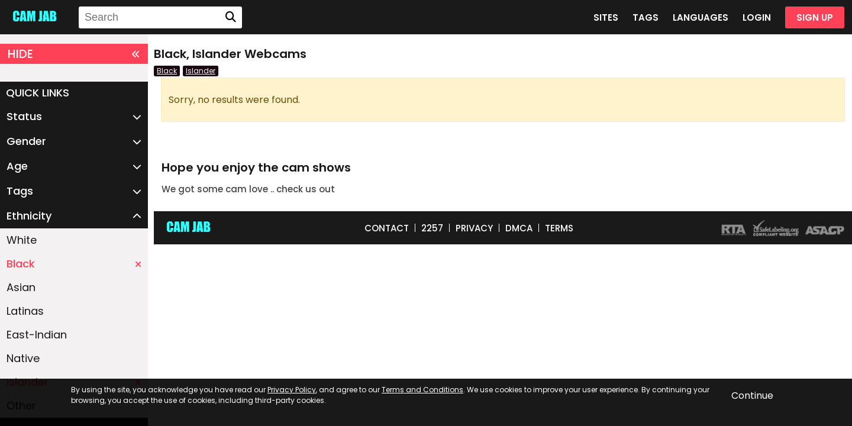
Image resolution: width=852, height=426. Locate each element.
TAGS (645, 17)
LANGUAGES (700, 17)
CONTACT (386, 228)
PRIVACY (474, 228)
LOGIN (757, 17)
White (22, 240)
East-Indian (37, 334)
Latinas (25, 311)
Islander (200, 71)
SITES (605, 17)
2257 (432, 228)
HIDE (74, 54)
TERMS (559, 228)
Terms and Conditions (422, 390)
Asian (21, 287)
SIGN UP (814, 17)
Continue (752, 395)
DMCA (518, 228)
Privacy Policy (291, 390)
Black (74, 263)
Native (23, 358)
